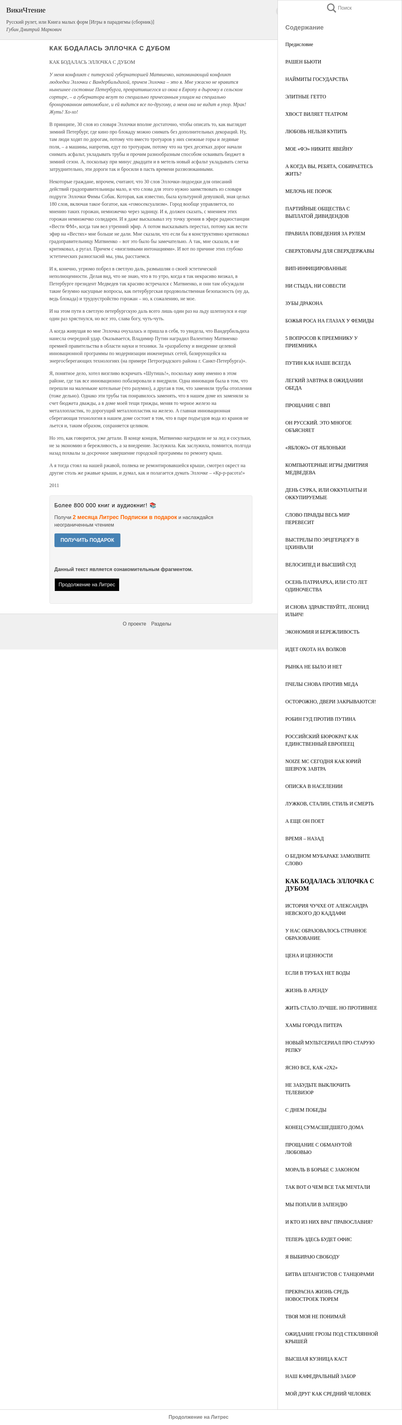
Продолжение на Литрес (86, 584)
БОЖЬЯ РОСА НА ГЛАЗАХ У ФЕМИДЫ (329, 320)
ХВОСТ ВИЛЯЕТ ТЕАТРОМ (316, 114)
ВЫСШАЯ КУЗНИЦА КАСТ (316, 1359)
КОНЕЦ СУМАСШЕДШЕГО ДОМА (324, 1127)
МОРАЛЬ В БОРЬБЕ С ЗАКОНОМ (322, 1169)
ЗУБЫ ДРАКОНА (304, 303)
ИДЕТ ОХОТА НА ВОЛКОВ (315, 649)
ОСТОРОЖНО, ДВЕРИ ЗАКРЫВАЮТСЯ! (330, 701)
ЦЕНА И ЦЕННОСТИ (309, 955)
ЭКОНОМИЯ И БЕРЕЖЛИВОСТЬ (322, 632)
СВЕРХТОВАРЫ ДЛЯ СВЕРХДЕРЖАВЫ (329, 251)
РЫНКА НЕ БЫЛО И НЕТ (313, 666)
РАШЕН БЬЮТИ (303, 61)
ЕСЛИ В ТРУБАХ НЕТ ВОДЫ (317, 973)
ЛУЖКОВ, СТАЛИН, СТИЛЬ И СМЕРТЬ (329, 803)
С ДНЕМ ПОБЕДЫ (305, 1110)
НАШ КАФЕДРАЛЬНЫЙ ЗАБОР (320, 1376)
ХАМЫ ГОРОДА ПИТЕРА (313, 1025)
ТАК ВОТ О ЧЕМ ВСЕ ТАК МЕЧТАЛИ (327, 1187)
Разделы (161, 623)
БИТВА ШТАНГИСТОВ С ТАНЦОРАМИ (329, 1274)
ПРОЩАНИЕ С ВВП (307, 405)
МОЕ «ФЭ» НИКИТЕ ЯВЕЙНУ (319, 149)
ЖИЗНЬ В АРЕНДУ (306, 990)
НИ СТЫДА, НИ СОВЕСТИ (315, 285)
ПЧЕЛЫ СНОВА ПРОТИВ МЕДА (321, 684)
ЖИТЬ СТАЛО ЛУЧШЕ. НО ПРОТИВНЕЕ (331, 1007)
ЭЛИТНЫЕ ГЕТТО (305, 96)
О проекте (134, 623)
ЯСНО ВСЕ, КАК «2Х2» (311, 1067)
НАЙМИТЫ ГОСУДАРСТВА (316, 79)
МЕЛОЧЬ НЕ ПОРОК (308, 191)
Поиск (339, 8)
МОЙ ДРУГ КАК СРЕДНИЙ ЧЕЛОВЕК (328, 1393)
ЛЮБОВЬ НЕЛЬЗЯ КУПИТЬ (316, 131)
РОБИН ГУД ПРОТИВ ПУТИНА (320, 719)
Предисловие (299, 44)
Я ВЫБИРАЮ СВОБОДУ (312, 1256)
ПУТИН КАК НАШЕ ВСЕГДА (318, 363)
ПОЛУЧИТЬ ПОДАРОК (88, 540)
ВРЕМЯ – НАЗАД (304, 838)
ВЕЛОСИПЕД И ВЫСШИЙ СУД (320, 564)
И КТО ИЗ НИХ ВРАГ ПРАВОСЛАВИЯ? (329, 1222)
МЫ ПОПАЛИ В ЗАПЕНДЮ (316, 1204)
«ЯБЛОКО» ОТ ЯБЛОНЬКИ (315, 447)
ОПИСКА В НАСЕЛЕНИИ (314, 786)
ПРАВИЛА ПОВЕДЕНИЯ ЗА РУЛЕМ (325, 233)
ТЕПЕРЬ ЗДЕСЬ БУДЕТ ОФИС (318, 1239)
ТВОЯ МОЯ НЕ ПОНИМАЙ (315, 1316)
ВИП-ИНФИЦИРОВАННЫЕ (316, 268)
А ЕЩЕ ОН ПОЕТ (304, 821)
